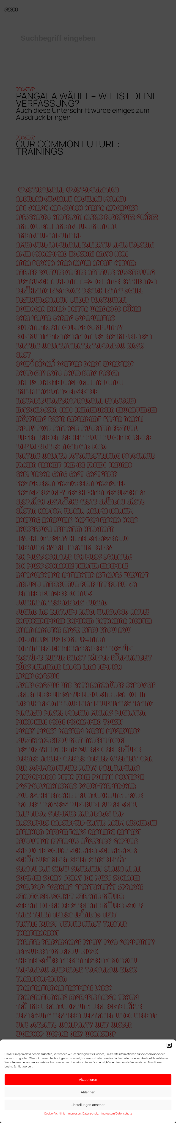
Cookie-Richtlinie (54, 1113)
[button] (169, 1045)
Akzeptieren (88, 1079)
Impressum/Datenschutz (83, 1113)
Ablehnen (88, 1092)
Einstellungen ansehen (88, 1105)
